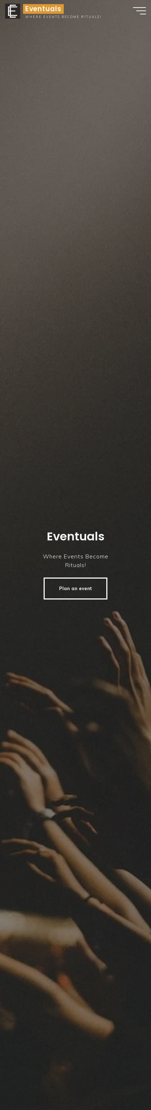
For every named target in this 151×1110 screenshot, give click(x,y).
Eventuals (43, 9)
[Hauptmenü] (139, 10)
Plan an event (75, 588)
